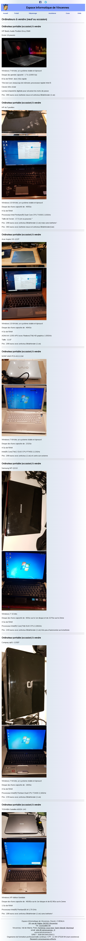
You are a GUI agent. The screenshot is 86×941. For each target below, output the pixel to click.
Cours (68, 13)
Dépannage (33, 13)
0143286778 (45, 925)
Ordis (79, 13)
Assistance (52, 13)
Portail (16, 13)
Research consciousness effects (43, 939)
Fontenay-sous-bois (46, 928)
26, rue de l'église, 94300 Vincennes (43, 923)
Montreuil (70, 928)
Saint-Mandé (60, 928)
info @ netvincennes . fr (45, 930)
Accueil (5, 13)
